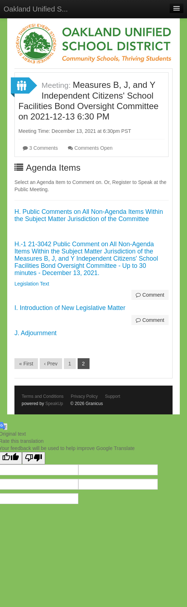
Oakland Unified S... (36, 9)
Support (112, 396)
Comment (150, 295)
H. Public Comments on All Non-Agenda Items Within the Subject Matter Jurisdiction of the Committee (88, 215)
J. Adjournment (35, 333)
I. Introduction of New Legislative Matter (69, 307)
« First (26, 364)
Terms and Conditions (43, 396)
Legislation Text (31, 284)
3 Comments (40, 148)
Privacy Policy (84, 396)
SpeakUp (54, 403)
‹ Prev (50, 364)
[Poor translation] (33, 458)
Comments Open (90, 148)
